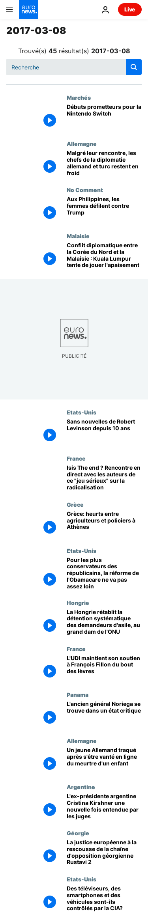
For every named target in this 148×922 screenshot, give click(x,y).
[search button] (134, 67)
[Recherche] (74, 67)
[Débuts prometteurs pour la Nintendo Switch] (104, 117)
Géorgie (78, 833)
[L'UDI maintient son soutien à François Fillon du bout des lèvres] (104, 668)
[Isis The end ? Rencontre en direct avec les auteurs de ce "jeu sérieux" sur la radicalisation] (104, 478)
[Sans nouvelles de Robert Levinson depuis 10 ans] (104, 432)
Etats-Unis (81, 412)
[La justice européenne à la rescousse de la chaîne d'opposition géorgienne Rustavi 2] (104, 852)
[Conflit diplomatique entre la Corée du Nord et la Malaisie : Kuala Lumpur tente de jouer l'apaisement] (104, 255)
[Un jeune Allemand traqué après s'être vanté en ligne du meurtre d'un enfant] (104, 760)
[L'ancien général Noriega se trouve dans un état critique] (104, 714)
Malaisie (78, 236)
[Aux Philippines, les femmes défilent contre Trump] (104, 209)
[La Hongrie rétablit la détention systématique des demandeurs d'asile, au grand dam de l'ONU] (104, 622)
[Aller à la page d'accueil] (28, 9)
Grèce (75, 504)
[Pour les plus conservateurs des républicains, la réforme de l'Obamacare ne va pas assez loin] (104, 573)
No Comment (85, 190)
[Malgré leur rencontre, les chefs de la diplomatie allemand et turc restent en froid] (104, 163)
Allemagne (82, 143)
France (76, 458)
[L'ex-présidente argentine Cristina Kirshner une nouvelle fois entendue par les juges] (104, 806)
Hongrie (78, 602)
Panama (77, 694)
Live (129, 9)
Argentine (81, 787)
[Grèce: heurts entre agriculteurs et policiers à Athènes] (104, 524)
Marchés (79, 97)
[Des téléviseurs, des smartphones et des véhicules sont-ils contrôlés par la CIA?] (104, 899)
